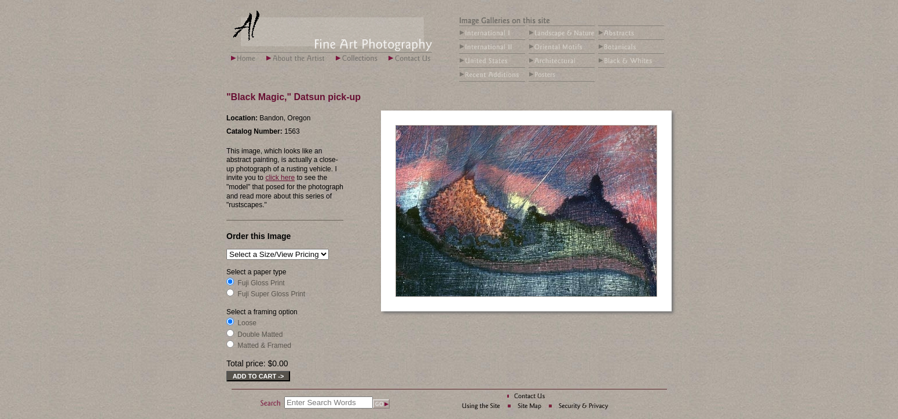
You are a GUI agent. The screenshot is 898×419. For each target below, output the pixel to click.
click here (280, 178)
